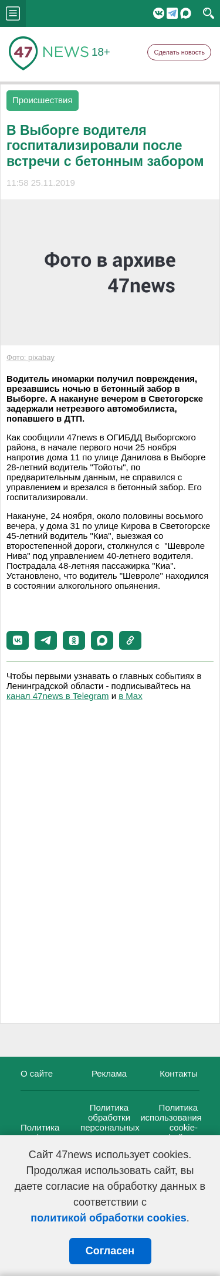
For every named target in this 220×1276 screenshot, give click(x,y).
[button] (17, 640)
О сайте (37, 1073)
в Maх (130, 696)
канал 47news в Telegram (57, 696)
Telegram (172, 13)
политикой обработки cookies (108, 1218)
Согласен (110, 1251)
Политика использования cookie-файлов (171, 1122)
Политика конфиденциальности (65, 1132)
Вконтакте (158, 13)
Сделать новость (179, 52)
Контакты (179, 1073)
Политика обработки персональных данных (110, 1122)
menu (13, 13)
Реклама (109, 1073)
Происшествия (42, 100)
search (208, 13)
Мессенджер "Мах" (185, 13)
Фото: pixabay (30, 357)
